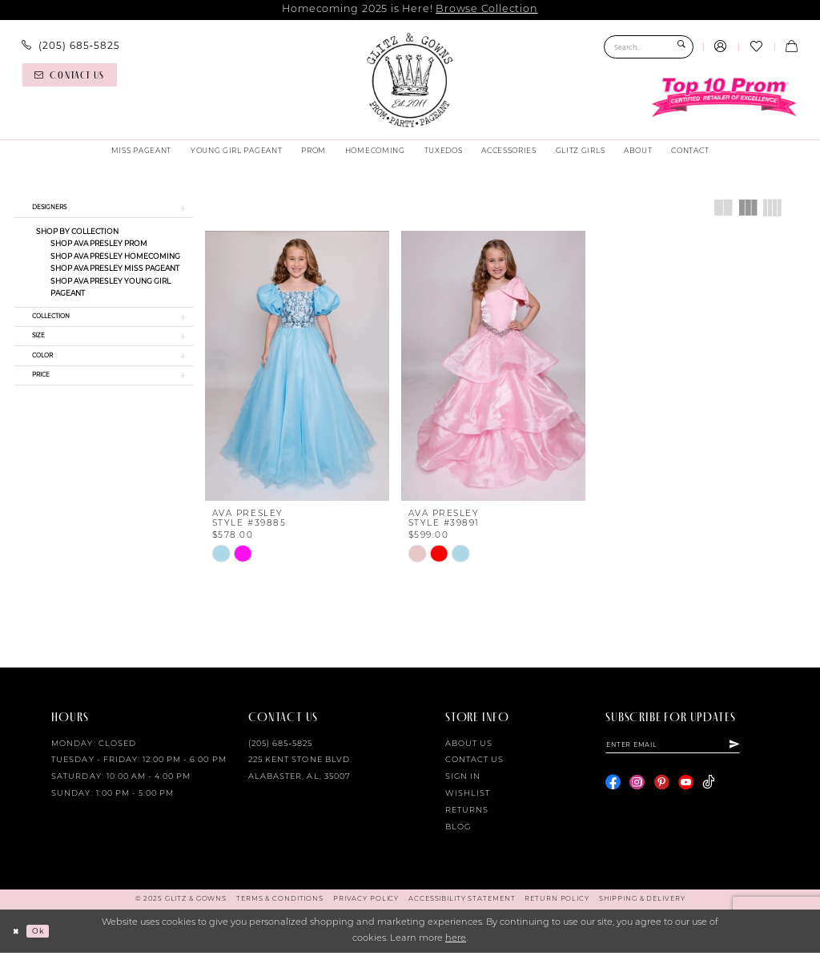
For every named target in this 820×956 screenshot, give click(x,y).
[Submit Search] (681, 46)
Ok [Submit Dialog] (44, 933)
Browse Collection (486, 9)
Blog (458, 830)
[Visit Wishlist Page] (756, 47)
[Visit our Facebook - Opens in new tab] (613, 789)
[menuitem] (70, 45)
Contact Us (474, 764)
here (455, 942)
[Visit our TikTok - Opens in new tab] (708, 789)
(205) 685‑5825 (280, 747)
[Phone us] (70, 45)
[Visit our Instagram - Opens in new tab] (637, 789)
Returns (466, 813)
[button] (720, 47)
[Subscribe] (764, 750)
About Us (468, 747)
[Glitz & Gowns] (410, 80)
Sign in (462, 781)
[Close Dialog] (17, 934)
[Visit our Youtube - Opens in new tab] (685, 789)
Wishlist (467, 797)
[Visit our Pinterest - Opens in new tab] (661, 789)
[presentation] (297, 366)
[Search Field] (648, 46)
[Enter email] (688, 750)
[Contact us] (69, 75)
